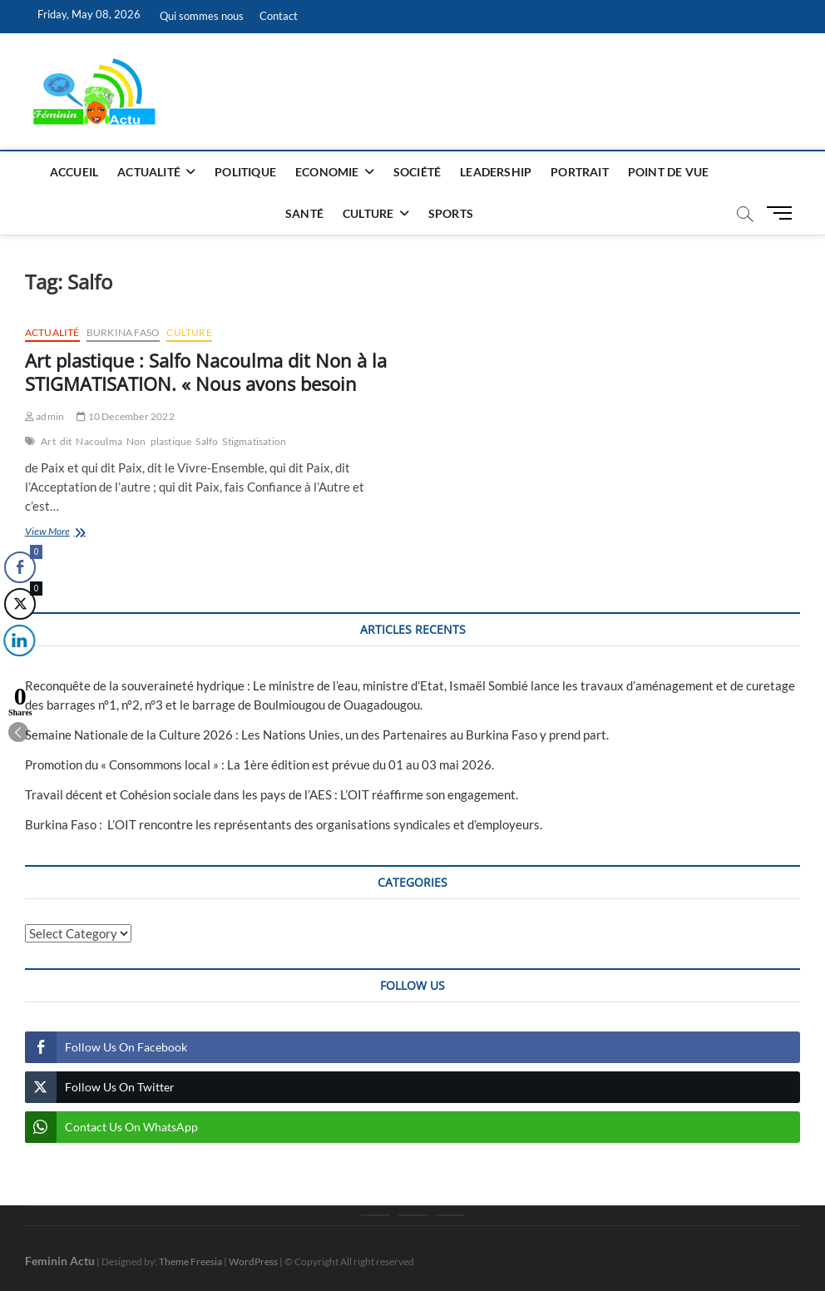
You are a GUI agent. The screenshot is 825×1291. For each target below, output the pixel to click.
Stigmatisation (254, 441)
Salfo (206, 441)
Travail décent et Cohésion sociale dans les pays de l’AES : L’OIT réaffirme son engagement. (271, 794)
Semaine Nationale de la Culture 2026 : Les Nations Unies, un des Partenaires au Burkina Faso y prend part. (317, 734)
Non (136, 441)
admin (44, 416)
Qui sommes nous (202, 15)
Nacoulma (99, 441)
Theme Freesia (190, 1261)
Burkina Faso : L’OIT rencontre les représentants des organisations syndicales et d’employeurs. (283, 824)
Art (48, 441)
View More (85, 533)
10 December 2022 (126, 416)
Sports (450, 213)
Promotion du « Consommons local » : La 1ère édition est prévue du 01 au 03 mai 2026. (259, 764)
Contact (278, 15)
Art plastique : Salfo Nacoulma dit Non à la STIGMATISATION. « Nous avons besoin (206, 372)
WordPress (253, 1261)
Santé (304, 213)
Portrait (580, 172)
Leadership (495, 172)
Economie (327, 172)
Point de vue (668, 172)
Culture (368, 213)
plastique (171, 441)
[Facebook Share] (20, 567)
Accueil (74, 172)
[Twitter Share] (18, 604)
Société (417, 172)
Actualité (148, 172)
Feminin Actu (60, 1261)
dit (66, 441)
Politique (245, 172)
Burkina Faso (123, 332)
